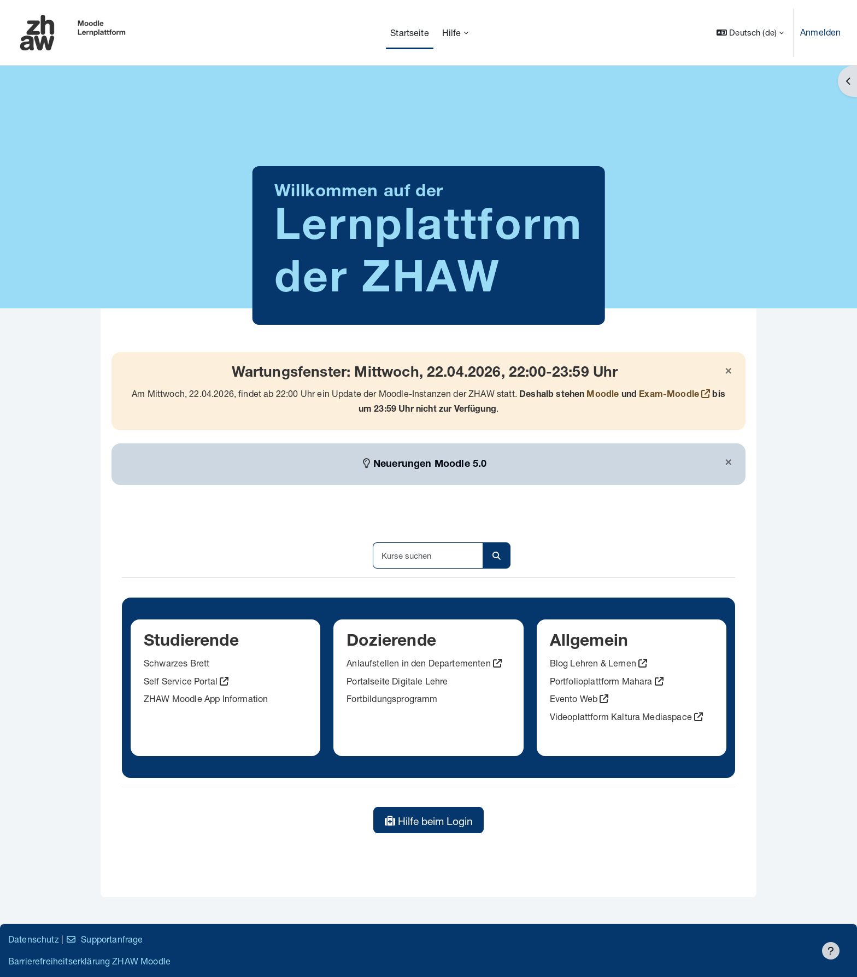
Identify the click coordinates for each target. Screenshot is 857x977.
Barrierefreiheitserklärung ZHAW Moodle (89, 961)
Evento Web (574, 698)
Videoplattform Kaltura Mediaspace (621, 716)
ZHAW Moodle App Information (206, 698)
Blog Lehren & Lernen (593, 663)
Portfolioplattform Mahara (601, 681)
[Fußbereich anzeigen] (831, 951)
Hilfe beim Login (429, 821)
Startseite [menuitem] (409, 32)
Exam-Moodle (669, 395)
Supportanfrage (104, 939)
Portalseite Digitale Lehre (397, 681)
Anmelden (820, 32)
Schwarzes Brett (176, 663)
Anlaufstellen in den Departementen (418, 663)
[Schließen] (728, 371)
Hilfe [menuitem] (451, 32)
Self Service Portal (181, 681)
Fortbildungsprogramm (392, 698)
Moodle (602, 395)
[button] (750, 32)
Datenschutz (33, 939)
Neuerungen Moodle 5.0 (429, 465)
